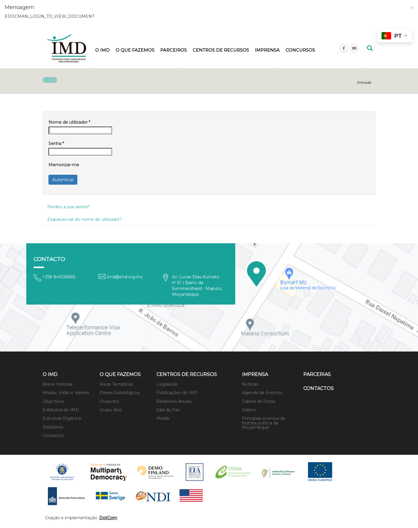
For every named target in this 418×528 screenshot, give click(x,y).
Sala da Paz (168, 409)
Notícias (250, 384)
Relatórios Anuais (173, 401)
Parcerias (317, 374)
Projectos (109, 401)
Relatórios (53, 427)
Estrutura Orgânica (62, 418)
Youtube (354, 48)
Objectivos (53, 401)
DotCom (108, 517)
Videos (249, 409)
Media (162, 418)
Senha (56, 143)
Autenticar (63, 179)
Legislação (167, 384)
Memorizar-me (63, 164)
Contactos (53, 435)
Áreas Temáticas (116, 384)
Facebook (344, 48)
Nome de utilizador (69, 122)
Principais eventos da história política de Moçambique (263, 423)
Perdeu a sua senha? (68, 206)
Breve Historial (57, 384)
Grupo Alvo (111, 409)
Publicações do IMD (177, 392)
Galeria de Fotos (258, 401)
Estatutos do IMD (61, 409)
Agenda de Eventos (262, 392)
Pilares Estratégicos (120, 392)
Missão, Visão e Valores (66, 392)
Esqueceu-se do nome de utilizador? (84, 219)
